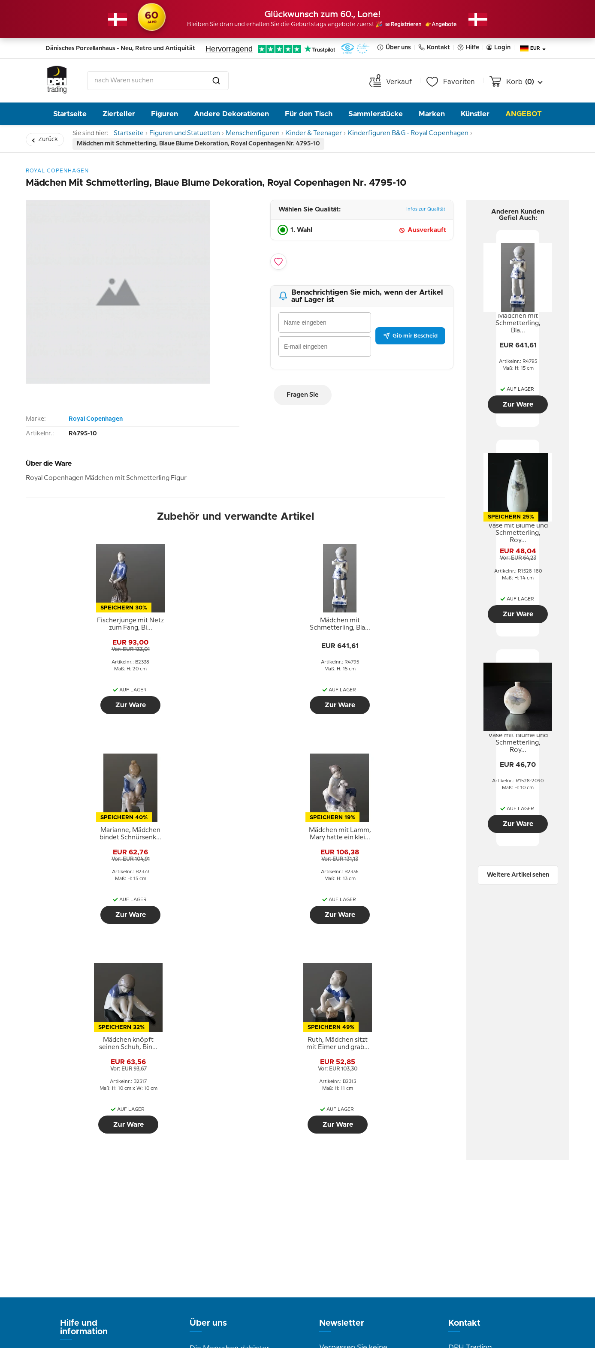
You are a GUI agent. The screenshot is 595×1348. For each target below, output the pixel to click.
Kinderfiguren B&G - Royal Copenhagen (426, 135)
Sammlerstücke (375, 114)
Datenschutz (81, 1189)
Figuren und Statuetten (192, 135)
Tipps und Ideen (88, 1202)
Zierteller (119, 114)
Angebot (523, 114)
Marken (432, 114)
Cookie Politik (84, 1215)
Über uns (394, 47)
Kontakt (434, 47)
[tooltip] (76, 628)
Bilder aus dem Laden (227, 1206)
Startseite (70, 114)
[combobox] (158, 80)
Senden (384, 1230)
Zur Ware (76, 709)
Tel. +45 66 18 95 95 (481, 1204)
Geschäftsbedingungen (100, 1176)
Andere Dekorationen (231, 114)
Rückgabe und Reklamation (85, 1157)
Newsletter (341, 1117)
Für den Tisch (308, 114)
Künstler (475, 114)
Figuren (164, 114)
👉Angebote (451, 24)
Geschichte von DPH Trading (225, 1175)
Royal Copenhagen (96, 423)
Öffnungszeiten (216, 1194)
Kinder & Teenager (328, 135)
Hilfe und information (84, 1121)
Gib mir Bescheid (410, 339)
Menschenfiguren (263, 135)
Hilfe (468, 47)
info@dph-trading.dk (484, 1223)
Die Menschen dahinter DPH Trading (229, 1149)
